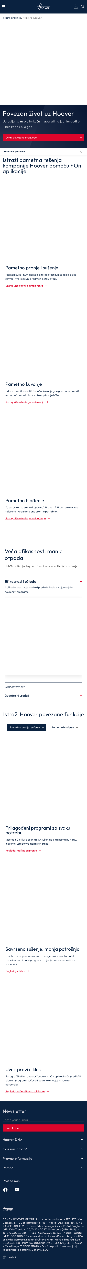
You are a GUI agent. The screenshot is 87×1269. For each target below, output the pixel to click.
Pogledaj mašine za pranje (21, 850)
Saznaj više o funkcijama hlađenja (25, 518)
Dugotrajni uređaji (43, 695)
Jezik (10, 1257)
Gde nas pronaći (43, 1149)
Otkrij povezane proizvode (21, 137)
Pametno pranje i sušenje (25, 727)
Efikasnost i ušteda (43, 581)
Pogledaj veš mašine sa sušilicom (25, 1091)
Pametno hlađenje (63, 727)
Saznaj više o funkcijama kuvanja (24, 402)
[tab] (26, 727)
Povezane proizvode (14, 151)
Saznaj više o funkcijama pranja (24, 285)
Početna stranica (12, 17)
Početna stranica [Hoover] (43, 6)
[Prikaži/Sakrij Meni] (3, 6)
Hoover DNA (43, 1140)
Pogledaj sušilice (15, 971)
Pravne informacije (43, 1158)
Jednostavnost (43, 687)
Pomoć (43, 1168)
